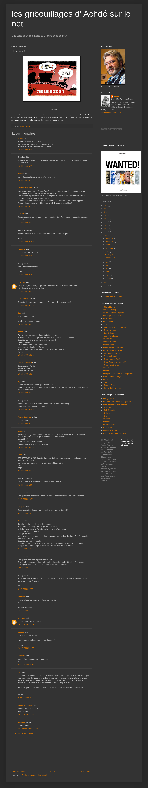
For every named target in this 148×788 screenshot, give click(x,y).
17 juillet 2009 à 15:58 (26, 305)
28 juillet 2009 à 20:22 (26, 485)
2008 (106, 283)
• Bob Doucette (109, 410)
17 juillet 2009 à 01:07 (26, 291)
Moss (20, 455)
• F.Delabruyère (109, 425)
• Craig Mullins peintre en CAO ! (115, 351)
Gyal (19, 313)
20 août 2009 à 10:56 (26, 648)
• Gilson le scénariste (111, 365)
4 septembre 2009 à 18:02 (28, 729)
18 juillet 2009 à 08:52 (26, 374)
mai (107, 265)
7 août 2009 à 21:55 (25, 610)
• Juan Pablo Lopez (110, 336)
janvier (108, 279)
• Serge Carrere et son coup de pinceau (118, 374)
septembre (110, 248)
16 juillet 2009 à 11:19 (26, 180)
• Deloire (106, 413)
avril (107, 269)
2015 (106, 215)
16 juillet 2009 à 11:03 (26, 166)
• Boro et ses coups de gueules (115, 404)
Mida (20, 431)
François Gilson (24, 299)
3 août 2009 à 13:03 (25, 513)
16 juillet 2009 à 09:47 (26, 150)
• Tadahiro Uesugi (110, 356)
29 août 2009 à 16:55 (26, 715)
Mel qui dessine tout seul (112, 296)
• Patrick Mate (108, 345)
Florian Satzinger (25, 417)
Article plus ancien (85, 771)
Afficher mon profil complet (111, 113)
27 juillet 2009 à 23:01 (26, 471)
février (108, 275)
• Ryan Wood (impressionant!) (114, 362)
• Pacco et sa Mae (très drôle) (114, 327)
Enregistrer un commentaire (25, 734)
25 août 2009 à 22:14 (26, 665)
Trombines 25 (110, 258)
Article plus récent (19, 771)
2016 (106, 212)
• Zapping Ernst (109, 385)
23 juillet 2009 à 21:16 (26, 424)
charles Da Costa (25, 706)
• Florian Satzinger (110, 310)
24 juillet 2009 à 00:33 (26, 447)
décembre (110, 238)
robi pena (21, 507)
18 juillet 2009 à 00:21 (26, 324)
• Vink (105, 382)
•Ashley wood (108, 319)
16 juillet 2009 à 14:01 (26, 242)
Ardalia (21, 138)
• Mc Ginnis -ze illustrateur (113, 353)
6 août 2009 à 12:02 (25, 549)
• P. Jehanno (108, 322)
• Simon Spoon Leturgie (112, 377)
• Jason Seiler (108, 428)
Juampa (21, 632)
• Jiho (105, 324)
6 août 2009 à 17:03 (25, 589)
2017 (106, 209)
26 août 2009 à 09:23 (26, 698)
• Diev (105, 416)
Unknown (21, 282)
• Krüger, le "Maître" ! (111, 399)
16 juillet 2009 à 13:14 (26, 206)
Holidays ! (109, 255)
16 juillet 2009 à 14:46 (26, 275)
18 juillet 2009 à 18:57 (26, 393)
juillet (108, 252)
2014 (106, 219)
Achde (20, 174)
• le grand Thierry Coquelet (113, 313)
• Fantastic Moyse (110, 430)
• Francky (106, 422)
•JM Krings (107, 368)
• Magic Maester (109, 307)
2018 (106, 206)
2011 (106, 229)
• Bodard (106, 419)
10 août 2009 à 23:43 (26, 625)
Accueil (52, 771)
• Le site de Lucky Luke (112, 388)
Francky (21, 214)
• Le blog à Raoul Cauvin (112, 316)
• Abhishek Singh (109, 342)
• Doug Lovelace (109, 330)
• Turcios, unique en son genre (114, 433)
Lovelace (21, 722)
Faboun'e (21, 249)
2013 (106, 222)
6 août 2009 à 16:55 (25, 568)
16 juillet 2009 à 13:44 (26, 223)
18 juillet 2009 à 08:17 (26, 355)
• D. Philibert (108, 407)
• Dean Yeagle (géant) (111, 359)
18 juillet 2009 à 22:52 (26, 409)
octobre (109, 245)
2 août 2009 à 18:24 (25, 499)
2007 (106, 286)
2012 (106, 225)
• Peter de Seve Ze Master (113, 348)
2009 (106, 235)
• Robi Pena (107, 339)
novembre (110, 242)
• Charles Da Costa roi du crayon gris (117, 402)
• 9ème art (107, 379)
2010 (106, 232)
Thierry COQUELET (26, 188)
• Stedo (106, 371)
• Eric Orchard (108, 333)
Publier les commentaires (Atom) (34, 775)
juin (107, 262)
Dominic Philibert (25, 363)
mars (108, 272)
